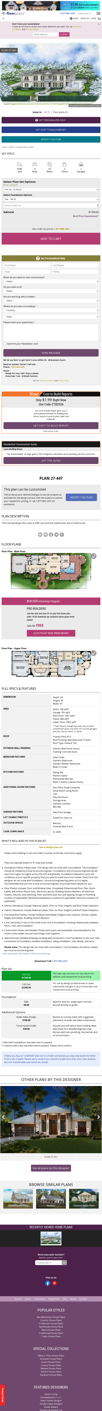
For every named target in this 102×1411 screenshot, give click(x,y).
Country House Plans (51, 1320)
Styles (28, 1298)
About (73, 1298)
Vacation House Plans (51, 1374)
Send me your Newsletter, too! (22, 343)
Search (18, 1298)
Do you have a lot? (12, 287)
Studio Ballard (51, 1407)
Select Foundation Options (17, 194)
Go (98, 13)
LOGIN (93, 18)
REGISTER (85, 18)
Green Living (51, 1394)
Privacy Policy (32, 29)
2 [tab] (51, 110)
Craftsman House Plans (51, 1323)
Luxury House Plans (51, 1365)
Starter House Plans (51, 1371)
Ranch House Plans (51, 1329)
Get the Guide (51, 460)
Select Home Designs (51, 1400)
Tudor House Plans (51, 1336)
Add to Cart (51, 238)
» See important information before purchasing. (26, 953)
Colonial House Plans (24, 147)
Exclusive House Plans (51, 1358)
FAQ (65, 1298)
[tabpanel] (51, 74)
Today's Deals (2, 1395)
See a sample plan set (51, 847)
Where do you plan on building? (20, 306)
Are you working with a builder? (19, 296)
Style (11, 147)
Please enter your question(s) (19, 322)
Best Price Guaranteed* (86, 216)
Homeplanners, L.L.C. (51, 1397)
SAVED (74, 18)
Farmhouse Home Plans (51, 1326)
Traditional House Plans (51, 1333)
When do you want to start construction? (24, 277)
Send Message (51, 352)
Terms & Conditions (47, 380)
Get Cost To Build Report (51, 425)
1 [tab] (46, 110)
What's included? (10, 185)
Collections (39, 1298)
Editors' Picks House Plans (51, 1355)
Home (4, 147)
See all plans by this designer (51, 1168)
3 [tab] (55, 110)
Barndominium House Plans (51, 1317)
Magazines (53, 1298)
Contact (83, 1298)
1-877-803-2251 (62, 228)
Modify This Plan (51, 139)
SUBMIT (64, 34)
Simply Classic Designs (51, 1403)
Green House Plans (51, 1362)
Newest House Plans (51, 1368)
